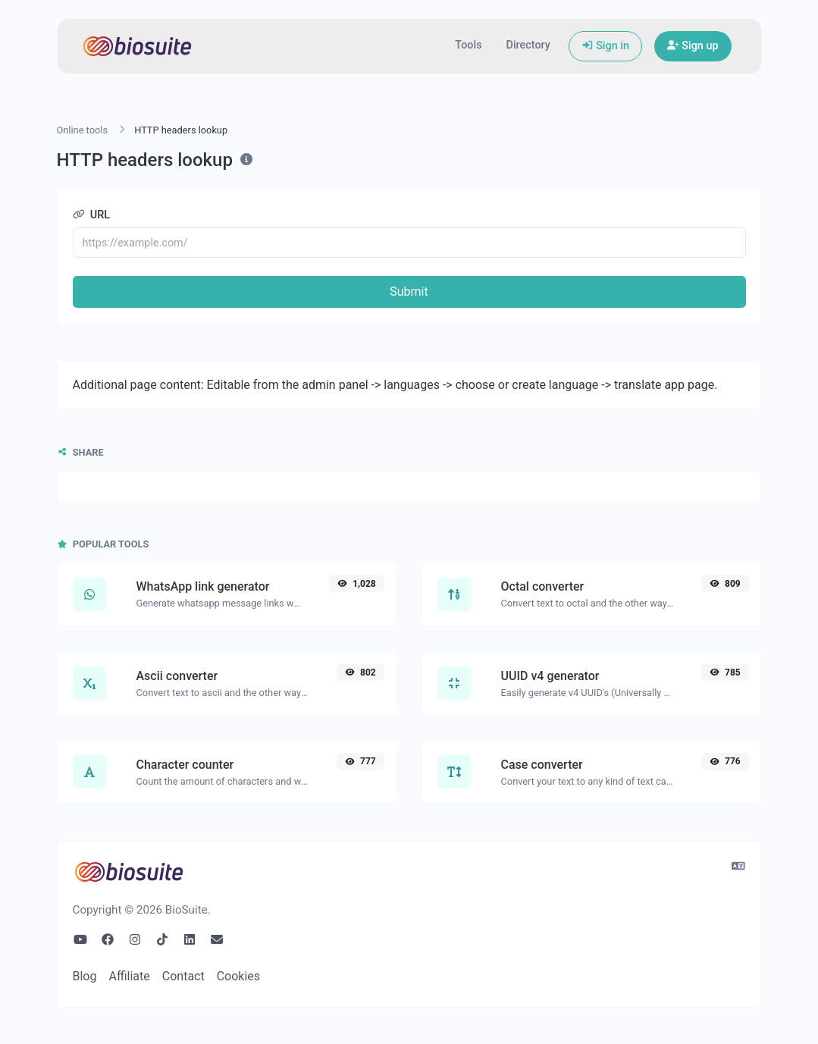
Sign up (693, 45)
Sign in (605, 45)
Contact (183, 976)
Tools (468, 45)
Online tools (82, 130)
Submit (409, 291)
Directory (528, 45)
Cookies (238, 976)
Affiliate (128, 976)
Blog (85, 976)
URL (92, 214)
